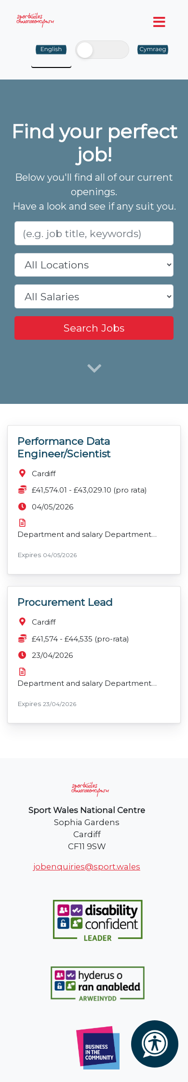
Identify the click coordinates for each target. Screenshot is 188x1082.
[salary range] (94, 296)
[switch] (102, 49)
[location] (94, 265)
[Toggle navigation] (160, 22)
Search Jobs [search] (94, 328)
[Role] (94, 233)
